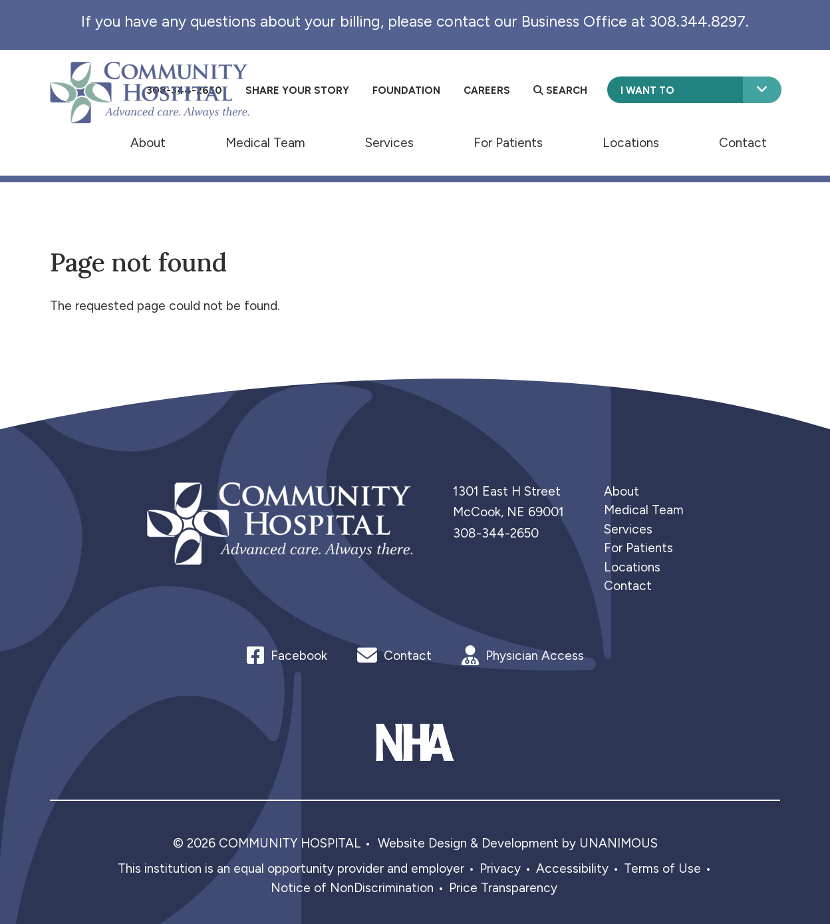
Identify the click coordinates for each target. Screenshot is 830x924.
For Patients (508, 142)
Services (389, 142)
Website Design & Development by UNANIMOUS (518, 843)
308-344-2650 (496, 533)
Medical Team (265, 142)
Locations (631, 142)
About (148, 142)
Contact (743, 142)
